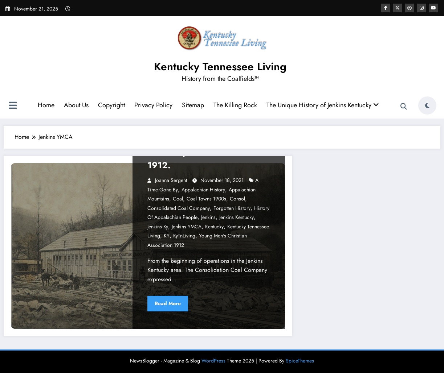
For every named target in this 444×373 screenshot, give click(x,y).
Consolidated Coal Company (178, 208)
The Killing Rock (235, 105)
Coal (178, 198)
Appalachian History (203, 189)
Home (46, 105)
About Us (76, 105)
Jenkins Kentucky (236, 217)
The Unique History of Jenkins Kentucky (322, 105)
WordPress (213, 360)
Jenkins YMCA (186, 226)
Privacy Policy (153, 105)
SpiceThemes (300, 360)
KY (167, 235)
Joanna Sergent (171, 180)
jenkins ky (157, 226)
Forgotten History (231, 208)
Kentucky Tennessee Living (220, 66)
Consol (237, 198)
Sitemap (193, 105)
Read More (168, 303)
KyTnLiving (184, 235)
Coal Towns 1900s (206, 198)
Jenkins (208, 217)
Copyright (111, 105)
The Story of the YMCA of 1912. (199, 158)
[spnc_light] (427, 105)
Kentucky (214, 226)
